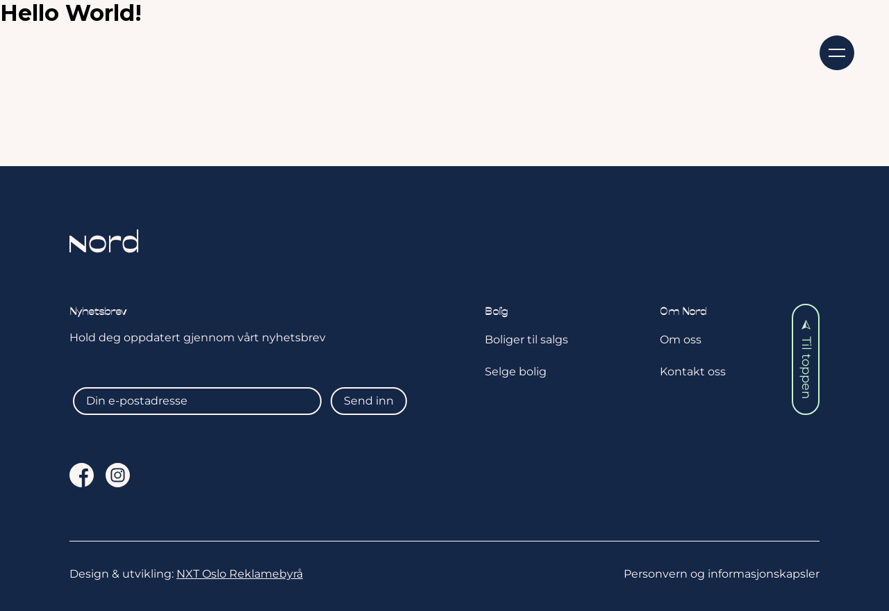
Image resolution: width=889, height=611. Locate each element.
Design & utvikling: (186, 573)
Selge (205, 51)
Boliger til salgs (526, 339)
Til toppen (806, 360)
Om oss (639, 51)
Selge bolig (516, 371)
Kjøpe (119, 51)
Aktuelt (296, 51)
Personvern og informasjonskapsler (722, 573)
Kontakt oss (751, 51)
